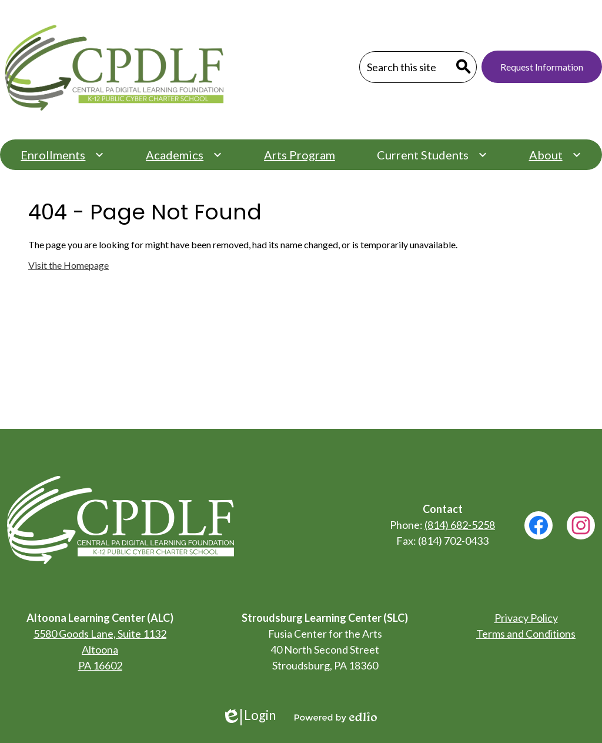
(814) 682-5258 (459, 524)
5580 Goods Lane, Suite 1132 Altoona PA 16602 (100, 649)
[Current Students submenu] (432, 154)
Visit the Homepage (68, 265)
